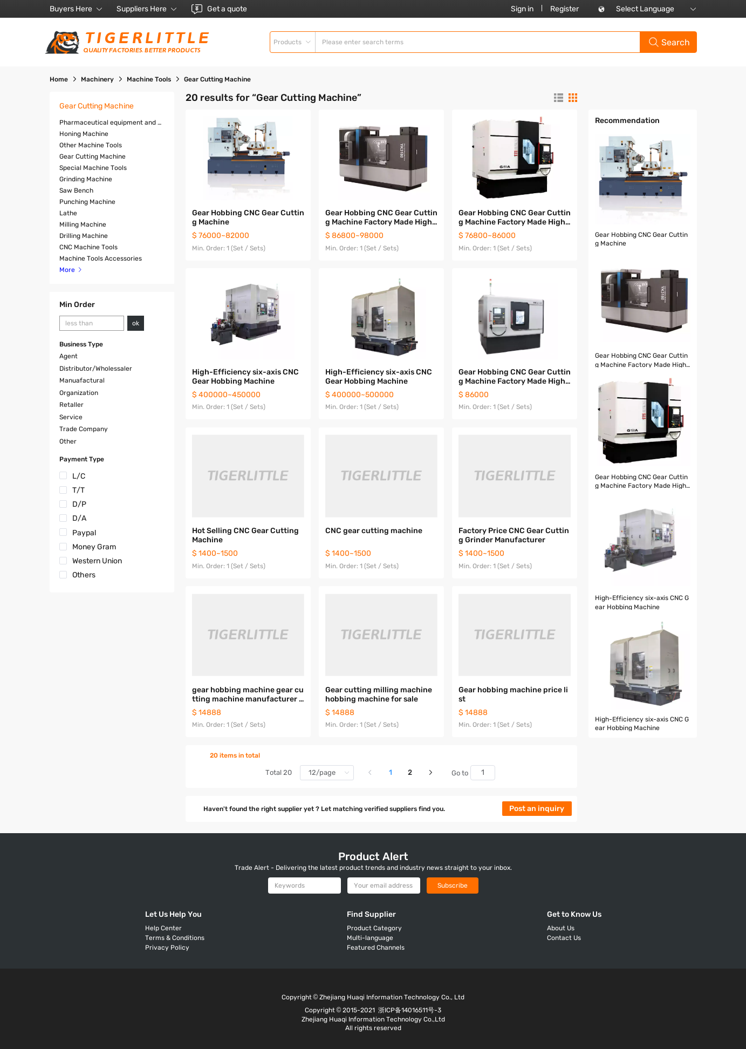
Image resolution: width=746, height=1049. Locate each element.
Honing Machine (83, 134)
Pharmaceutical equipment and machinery (124, 122)
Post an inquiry (536, 808)
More (71, 270)
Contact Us (564, 938)
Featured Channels (376, 947)
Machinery (97, 79)
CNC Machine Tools (88, 247)
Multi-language (370, 938)
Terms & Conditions (174, 938)
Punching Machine (87, 202)
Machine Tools (149, 79)
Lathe (68, 213)
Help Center (163, 928)
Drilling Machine (83, 236)
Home (59, 79)
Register (564, 8)
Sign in (522, 8)
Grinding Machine (85, 179)
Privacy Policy (167, 947)
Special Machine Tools (93, 168)
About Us (560, 928)
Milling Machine (82, 224)
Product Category (374, 928)
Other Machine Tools (90, 145)
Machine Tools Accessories (100, 258)
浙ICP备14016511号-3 (409, 1010)
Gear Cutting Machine (92, 156)
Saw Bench (76, 190)
